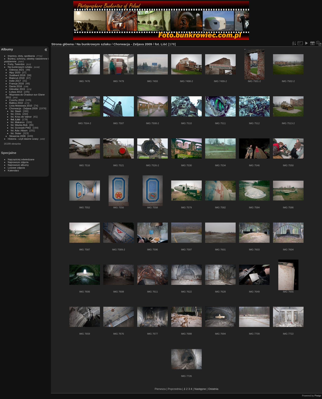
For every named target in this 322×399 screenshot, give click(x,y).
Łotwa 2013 (15, 91)
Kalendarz (13, 170)
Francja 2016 (16, 83)
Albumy (7, 49)
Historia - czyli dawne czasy (23, 138)
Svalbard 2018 (17, 75)
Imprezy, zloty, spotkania (21, 55)
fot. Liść (15, 119)
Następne (200, 388)
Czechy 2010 (16, 100)
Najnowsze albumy (18, 164)
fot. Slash (16, 111)
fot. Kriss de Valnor (21, 116)
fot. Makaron (18, 122)
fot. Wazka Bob (19, 125)
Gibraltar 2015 (17, 89)
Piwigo (318, 395)
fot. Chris (16, 113)
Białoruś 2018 (17, 78)
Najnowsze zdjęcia (18, 162)
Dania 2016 (15, 86)
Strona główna (62, 44)
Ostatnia (213, 388)
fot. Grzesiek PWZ (21, 127)
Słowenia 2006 (17, 136)
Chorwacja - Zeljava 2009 (23, 108)
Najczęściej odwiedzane (21, 159)
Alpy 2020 (14, 72)
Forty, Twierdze (16, 64)
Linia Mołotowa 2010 (20, 105)
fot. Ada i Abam (19, 130)
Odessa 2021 (16, 69)
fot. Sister (16, 133)
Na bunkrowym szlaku (20, 66)
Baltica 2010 (16, 102)
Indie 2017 (15, 80)
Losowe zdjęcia (16, 167)
